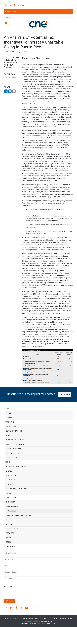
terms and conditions (32, 621)
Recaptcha (8, 586)
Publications (11, 497)
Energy (9, 471)
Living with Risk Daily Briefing (19, 515)
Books (8, 542)
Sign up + (65, 394)
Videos (9, 538)
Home (7, 409)
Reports (9, 524)
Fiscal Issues (11, 480)
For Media (10, 417)
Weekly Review (12, 506)
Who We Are (11, 426)
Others (9, 493)
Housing (9, 484)
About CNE (9, 422)
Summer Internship (14, 449)
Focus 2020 (11, 511)
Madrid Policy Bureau (15, 444)
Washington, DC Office (16, 440)
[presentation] (19, 593)
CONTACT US (10, 546)
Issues (7, 462)
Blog (8, 520)
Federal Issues (12, 475)
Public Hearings (13, 529)
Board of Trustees (14, 431)
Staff (8, 435)
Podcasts (10, 533)
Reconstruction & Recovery (18, 489)
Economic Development (16, 466)
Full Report (12, 78)
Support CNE (10, 11)
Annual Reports (13, 453)
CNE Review (10, 502)
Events (9, 413)
